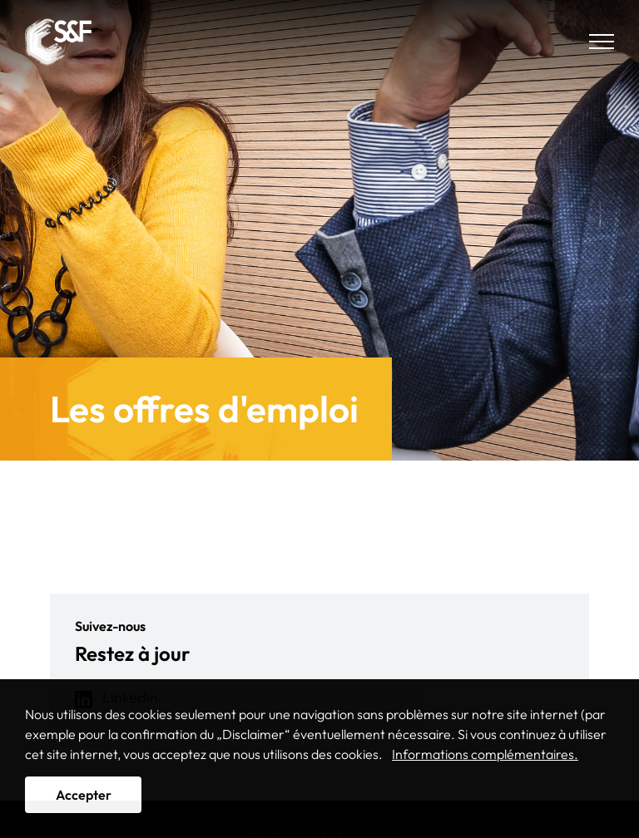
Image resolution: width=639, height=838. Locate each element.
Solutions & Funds (58, 42)
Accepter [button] (83, 794)
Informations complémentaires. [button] (485, 754)
